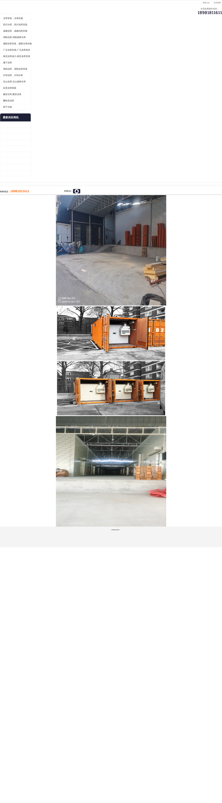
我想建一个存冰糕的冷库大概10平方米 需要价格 (187, 749)
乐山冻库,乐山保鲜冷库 (37, 118)
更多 (50, 154)
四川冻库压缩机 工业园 (34, 203)
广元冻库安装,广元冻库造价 (39, 86)
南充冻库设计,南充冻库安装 (39, 92)
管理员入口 (67, 786)
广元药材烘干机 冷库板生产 (37, 215)
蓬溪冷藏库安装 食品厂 (34, 197)
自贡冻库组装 (32, 124)
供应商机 (60, 29)
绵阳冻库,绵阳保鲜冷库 (60, 37)
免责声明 (57, 786)
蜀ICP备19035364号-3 (60, 778)
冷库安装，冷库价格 (36, 54)
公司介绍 (110, 29)
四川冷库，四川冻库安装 (38, 61)
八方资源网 (47, 786)
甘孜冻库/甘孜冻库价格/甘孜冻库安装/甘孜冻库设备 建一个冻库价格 (125, 749)
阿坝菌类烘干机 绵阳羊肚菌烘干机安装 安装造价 (38, 209)
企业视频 (85, 29)
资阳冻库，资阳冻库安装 (38, 105)
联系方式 (185, 29)
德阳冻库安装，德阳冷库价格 (40, 80)
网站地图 (77, 786)
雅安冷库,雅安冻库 (35, 131)
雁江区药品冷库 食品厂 (34, 179)
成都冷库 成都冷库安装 (39, 749)
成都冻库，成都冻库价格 (38, 67)
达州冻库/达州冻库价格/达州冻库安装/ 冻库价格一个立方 (84, 749)
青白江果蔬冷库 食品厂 (34, 161)
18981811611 (140, 95)
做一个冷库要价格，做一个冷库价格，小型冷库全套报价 (155, 749)
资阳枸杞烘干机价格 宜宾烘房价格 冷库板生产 (38, 191)
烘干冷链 (30, 143)
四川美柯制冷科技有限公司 (43, 782)
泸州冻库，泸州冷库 (36, 112)
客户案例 (160, 29)
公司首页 (35, 29)
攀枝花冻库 (31, 137)
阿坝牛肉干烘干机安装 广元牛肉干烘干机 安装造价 (38, 173)
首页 (35, 37)
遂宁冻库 (30, 99)
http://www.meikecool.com (72, 671)
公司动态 (135, 29)
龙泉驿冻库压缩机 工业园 (36, 167)
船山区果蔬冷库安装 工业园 (37, 185)
